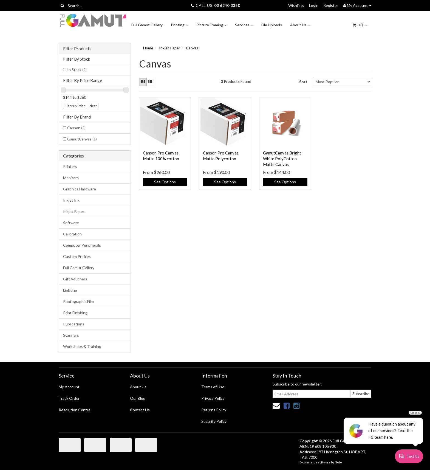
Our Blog (137, 398)
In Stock (77, 69)
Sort (303, 81)
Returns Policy (213, 409)
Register (330, 5)
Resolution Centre (74, 409)
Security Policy (214, 421)
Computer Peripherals (82, 245)
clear (93, 106)
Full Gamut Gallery (147, 24)
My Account (69, 386)
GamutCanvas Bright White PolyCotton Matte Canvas (282, 158)
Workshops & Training (82, 346)
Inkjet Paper (73, 211)
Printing (179, 24)
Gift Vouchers (75, 279)
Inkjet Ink (71, 200)
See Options (165, 181)
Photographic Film (78, 301)
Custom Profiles (77, 256)
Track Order (69, 398)
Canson (76, 127)
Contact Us (140, 409)
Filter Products (77, 48)
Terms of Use (212, 386)
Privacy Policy (213, 398)
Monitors (71, 177)
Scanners (71, 335)
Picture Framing (211, 24)
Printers (70, 166)
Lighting (70, 290)
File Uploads (271, 24)
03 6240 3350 (227, 5)
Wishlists (296, 5)
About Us (300, 24)
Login (313, 5)
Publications (73, 324)
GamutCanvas (82, 139)
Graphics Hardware (79, 189)
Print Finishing (75, 312)
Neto (338, 462)
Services (244, 24)
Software (71, 222)
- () (360, 24)
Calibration (72, 234)
